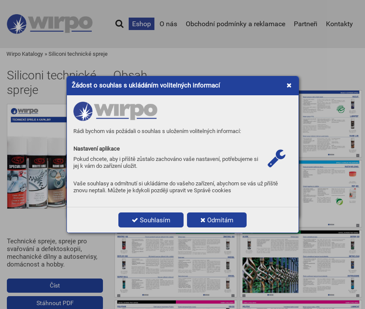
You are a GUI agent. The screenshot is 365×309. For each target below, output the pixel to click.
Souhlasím (151, 220)
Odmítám (216, 220)
